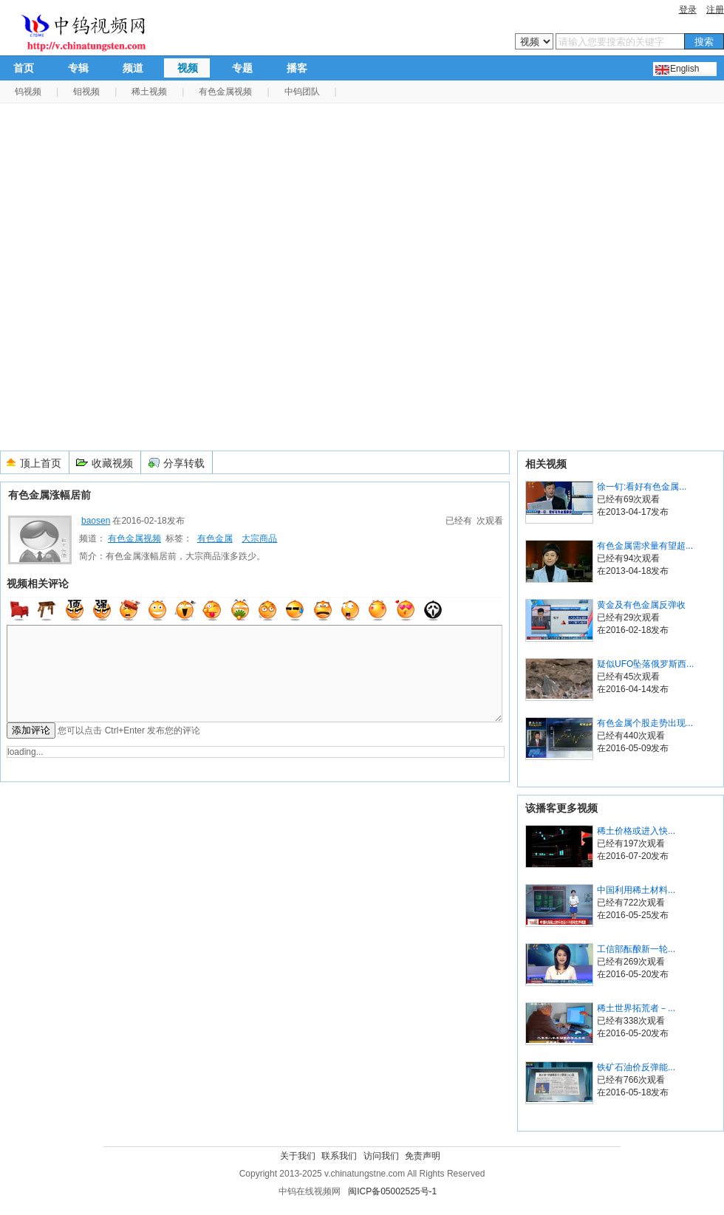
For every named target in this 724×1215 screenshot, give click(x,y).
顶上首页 (40, 463)
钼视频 (86, 91)
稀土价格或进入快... (636, 831)
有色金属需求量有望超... (645, 546)
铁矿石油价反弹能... (636, 1067)
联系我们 (339, 1156)
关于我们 (297, 1156)
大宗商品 (259, 538)
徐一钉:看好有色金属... (641, 487)
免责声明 (422, 1156)
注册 (715, 9)
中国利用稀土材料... (636, 890)
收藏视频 (112, 463)
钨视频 (28, 91)
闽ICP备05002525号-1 (392, 1191)
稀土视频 (149, 91)
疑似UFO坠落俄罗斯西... (645, 664)
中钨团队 (302, 91)
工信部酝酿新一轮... (636, 949)
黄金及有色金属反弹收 (641, 605)
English (684, 69)
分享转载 (184, 463)
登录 (688, 9)
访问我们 (381, 1156)
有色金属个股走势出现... (645, 723)
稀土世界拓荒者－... (636, 1008)
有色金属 (215, 538)
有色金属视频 (225, 91)
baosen (95, 521)
